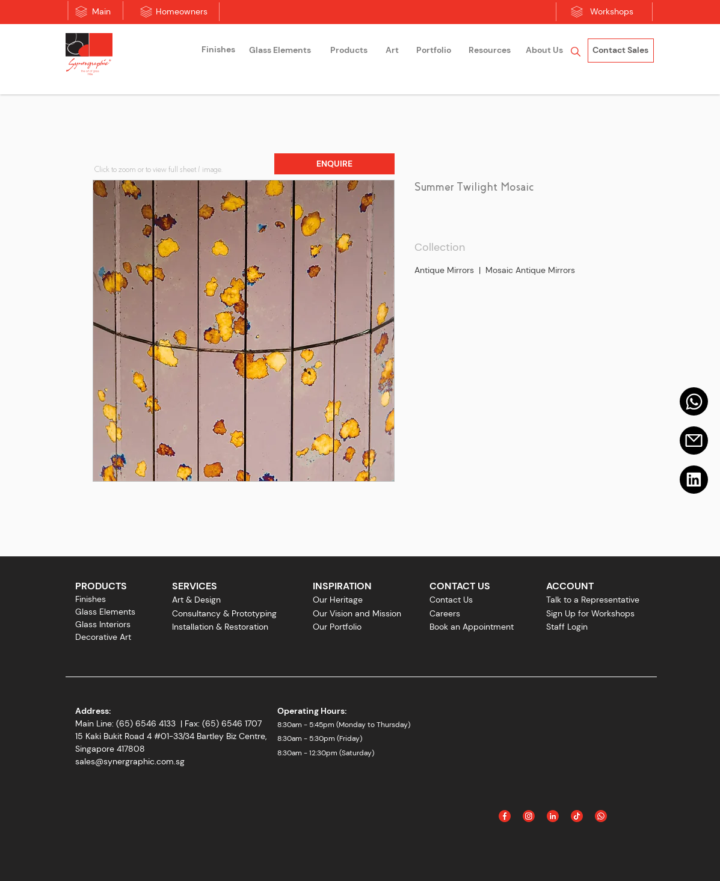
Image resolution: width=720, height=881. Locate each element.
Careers (444, 613)
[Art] (392, 50)
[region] (218, 51)
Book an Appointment (471, 626)
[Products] (348, 50)
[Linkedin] (694, 479)
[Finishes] (218, 50)
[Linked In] (553, 816)
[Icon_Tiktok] (577, 816)
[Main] (101, 12)
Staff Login (567, 626)
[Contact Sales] (621, 50)
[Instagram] (529, 816)
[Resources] (490, 50)
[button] (334, 163)
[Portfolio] (433, 50)
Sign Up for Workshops (590, 613)
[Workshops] (612, 12)
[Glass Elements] (280, 50)
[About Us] (544, 50)
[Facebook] (505, 816)
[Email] (694, 440)
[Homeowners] (182, 12)
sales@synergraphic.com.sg (130, 761)
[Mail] (694, 401)
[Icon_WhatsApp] (601, 816)
